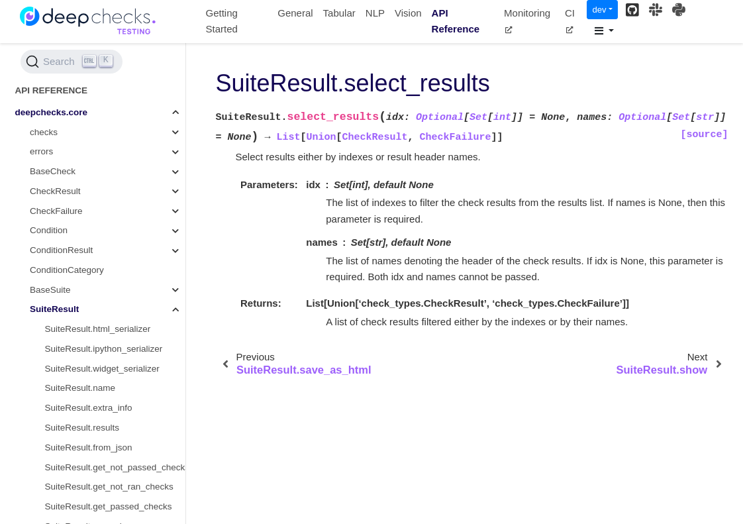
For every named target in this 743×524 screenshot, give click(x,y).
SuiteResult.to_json (83, 365)
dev (599, 10)
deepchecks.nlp (46, 464)
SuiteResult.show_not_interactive (111, 345)
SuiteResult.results (82, 109)
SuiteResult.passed (83, 208)
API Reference (456, 21)
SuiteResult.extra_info (88, 89)
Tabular (339, 13)
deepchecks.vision (51, 444)
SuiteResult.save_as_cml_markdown (115, 228)
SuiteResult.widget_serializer (102, 50)
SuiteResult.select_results (100, 267)
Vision (408, 13)
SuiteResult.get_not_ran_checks (109, 168)
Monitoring (527, 20)
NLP (375, 13)
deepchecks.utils (48, 484)
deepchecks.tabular (54, 424)
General (295, 13)
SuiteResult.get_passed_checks (108, 188)
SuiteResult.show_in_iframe (100, 306)
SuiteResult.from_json (88, 129)
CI (570, 20)
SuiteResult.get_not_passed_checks (115, 149)
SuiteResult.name (80, 69)
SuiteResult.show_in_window (103, 326)
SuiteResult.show (79, 286)
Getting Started (222, 21)
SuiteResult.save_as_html (96, 247)
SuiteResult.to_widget (88, 405)
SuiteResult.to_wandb (88, 385)
